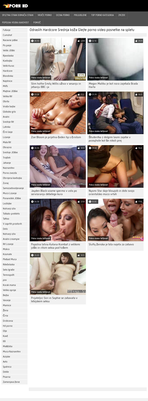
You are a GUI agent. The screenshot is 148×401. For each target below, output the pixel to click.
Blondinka (8, 76)
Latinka (6, 127)
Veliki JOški (9, 50)
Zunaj (6, 183)
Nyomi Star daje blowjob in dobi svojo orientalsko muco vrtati (111, 192)
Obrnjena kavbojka (12, 178)
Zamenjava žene (11, 382)
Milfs (5, 86)
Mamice (7, 305)
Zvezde (121, 15)
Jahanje (7, 162)
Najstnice (7, 81)
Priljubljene (80, 15)
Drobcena (8, 320)
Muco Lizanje (10, 193)
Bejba (6, 295)
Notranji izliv (9, 208)
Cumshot (7, 35)
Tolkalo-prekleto (11, 213)
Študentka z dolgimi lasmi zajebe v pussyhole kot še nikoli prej (110, 139)
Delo (5, 229)
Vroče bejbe (9, 106)
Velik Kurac (8, 65)
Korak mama (9, 285)
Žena (5, 310)
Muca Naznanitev (12, 351)
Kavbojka (7, 60)
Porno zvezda (10, 173)
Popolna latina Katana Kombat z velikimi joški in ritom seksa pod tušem (55, 246)
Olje (5, 331)
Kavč (5, 336)
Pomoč (37, 22)
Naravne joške (10, 40)
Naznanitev (8, 168)
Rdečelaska (8, 264)
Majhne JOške (10, 91)
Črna (5, 315)
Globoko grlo (9, 111)
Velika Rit (7, 96)
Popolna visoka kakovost (15, 22)
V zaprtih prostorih (12, 223)
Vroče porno (45, 15)
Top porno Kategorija (102, 15)
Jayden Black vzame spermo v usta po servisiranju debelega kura (54, 192)
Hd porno (7, 326)
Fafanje (6, 30)
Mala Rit (7, 142)
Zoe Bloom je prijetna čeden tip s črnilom (56, 137)
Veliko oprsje (9, 290)
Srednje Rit (8, 121)
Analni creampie (11, 239)
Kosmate (7, 254)
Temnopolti (8, 275)
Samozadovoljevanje (13, 188)
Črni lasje (8, 132)
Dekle (6, 371)
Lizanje (6, 137)
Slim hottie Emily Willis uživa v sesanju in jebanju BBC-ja (56, 85)
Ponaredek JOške (12, 198)
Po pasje (7, 45)
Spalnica (7, 366)
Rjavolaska (8, 55)
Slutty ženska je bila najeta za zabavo (111, 244)
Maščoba (7, 346)
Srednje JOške (10, 152)
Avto (5, 361)
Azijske (6, 356)
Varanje (7, 300)
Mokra (6, 249)
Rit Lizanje (8, 244)
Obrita (6, 101)
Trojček (6, 157)
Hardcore (7, 71)
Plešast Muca (9, 259)
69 (4, 341)
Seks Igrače (8, 269)
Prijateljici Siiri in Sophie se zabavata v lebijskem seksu (54, 299)
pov (5, 280)
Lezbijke (7, 203)
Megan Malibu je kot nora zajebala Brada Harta (113, 85)
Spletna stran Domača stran (17, 15)
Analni (6, 116)
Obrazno (7, 147)
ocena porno (63, 15)
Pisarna (6, 377)
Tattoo (6, 218)
